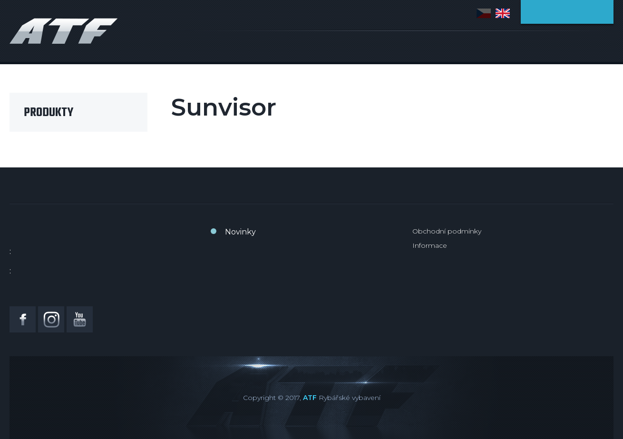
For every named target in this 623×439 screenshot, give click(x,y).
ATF (310, 397)
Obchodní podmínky (446, 231)
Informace (429, 245)
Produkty (48, 112)
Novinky (240, 231)
